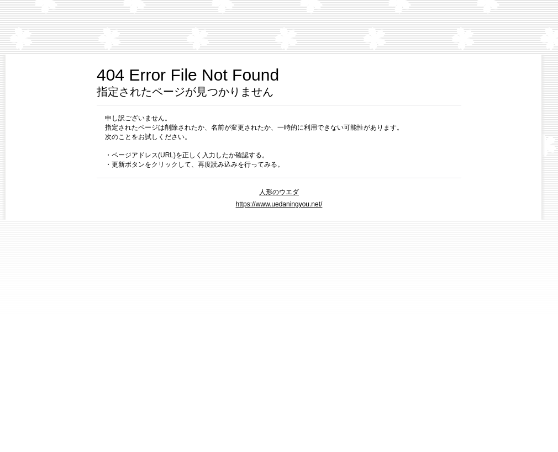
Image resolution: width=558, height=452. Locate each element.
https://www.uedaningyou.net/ (279, 204)
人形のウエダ (279, 192)
